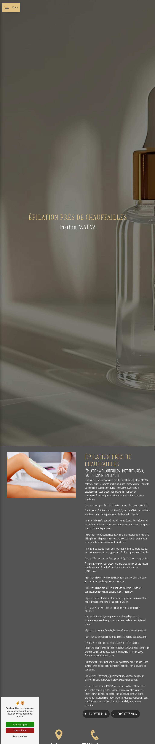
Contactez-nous (124, 713)
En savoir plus (95, 713)
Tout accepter (20, 724)
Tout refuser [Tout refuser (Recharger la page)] (20, 730)
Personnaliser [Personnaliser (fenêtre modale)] (20, 736)
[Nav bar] (11, 7)
